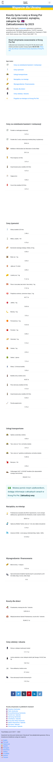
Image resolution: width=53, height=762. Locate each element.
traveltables (25, 2)
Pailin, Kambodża (13, 711)
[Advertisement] (26, 113)
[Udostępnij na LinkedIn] (34, 693)
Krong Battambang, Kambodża (16, 713)
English (4, 740)
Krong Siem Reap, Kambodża (16, 720)
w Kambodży (22, 28)
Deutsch (4, 755)
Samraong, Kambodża (14, 717)
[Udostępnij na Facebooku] (13, 693)
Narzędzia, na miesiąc (21, 79)
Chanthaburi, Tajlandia (14, 719)
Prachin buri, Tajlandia (14, 715)
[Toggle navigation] (49, 2)
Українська (5, 744)
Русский (4, 742)
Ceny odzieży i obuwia (21, 94)
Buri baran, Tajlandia (14, 724)
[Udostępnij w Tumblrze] (23, 693)
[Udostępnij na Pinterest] (29, 693)
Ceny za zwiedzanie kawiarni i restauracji (27, 65)
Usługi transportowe (20, 74)
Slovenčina (5, 749)
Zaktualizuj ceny (27, 495)
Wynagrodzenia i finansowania (24, 84)
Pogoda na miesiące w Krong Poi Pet (26, 98)
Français (4, 757)
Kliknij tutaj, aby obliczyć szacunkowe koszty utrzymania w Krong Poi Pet (26, 48)
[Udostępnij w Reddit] (39, 693)
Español (4, 746)
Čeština (4, 751)
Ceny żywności (19, 70)
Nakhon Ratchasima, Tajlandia (16, 722)
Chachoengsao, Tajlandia (15, 726)
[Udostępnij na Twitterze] (18, 693)
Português (5, 748)
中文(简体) (5, 753)
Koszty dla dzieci (19, 89)
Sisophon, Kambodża (14, 709)
